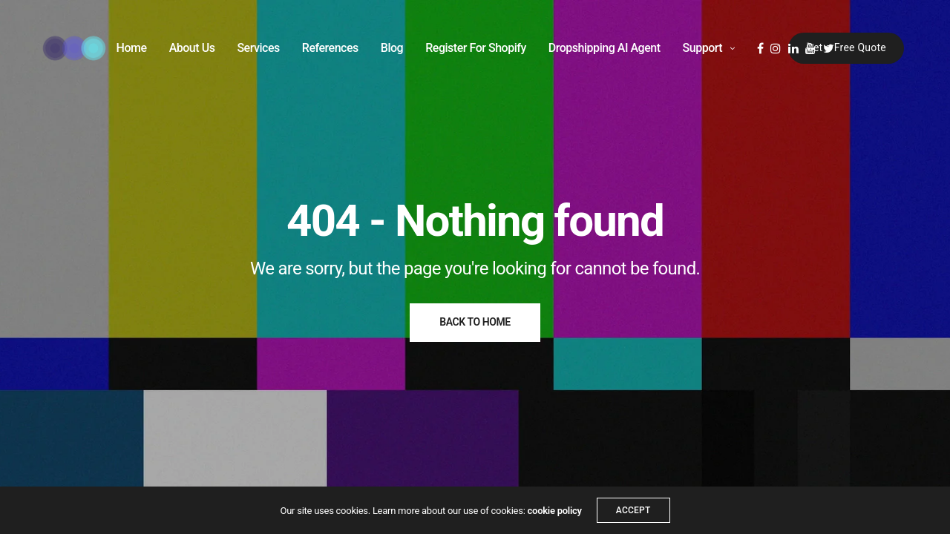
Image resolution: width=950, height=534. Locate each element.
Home (132, 48)
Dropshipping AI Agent (604, 48)
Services (258, 48)
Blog (392, 48)
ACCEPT (633, 510)
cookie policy (555, 510)
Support (703, 48)
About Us (192, 48)
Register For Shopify (475, 48)
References (330, 48)
